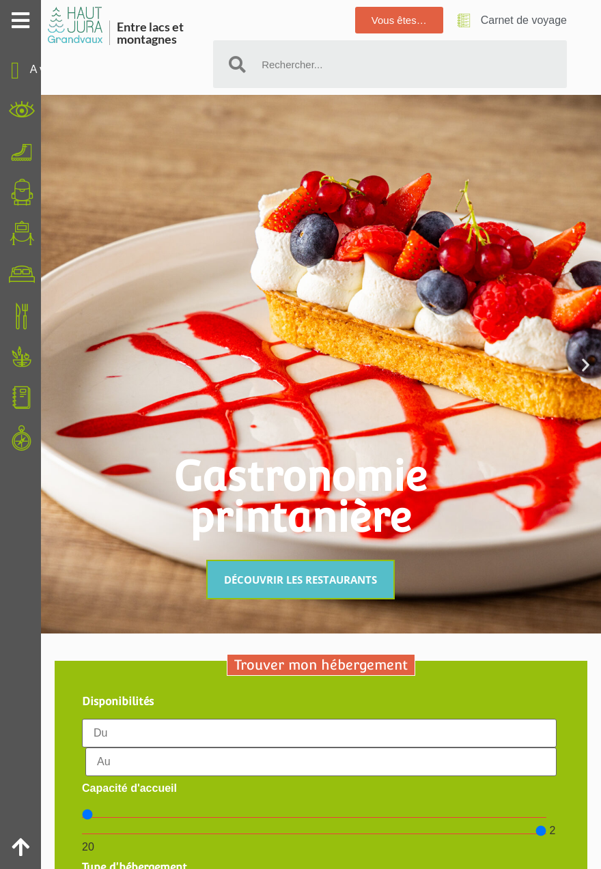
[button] (585, 364)
